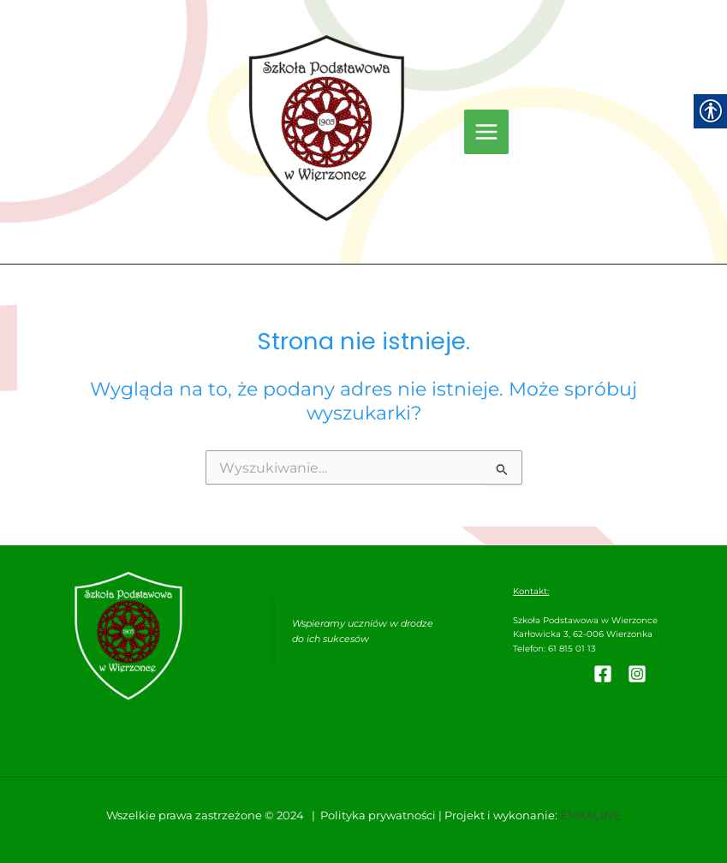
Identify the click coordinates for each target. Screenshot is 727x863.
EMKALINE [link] (590, 815)
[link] (326, 128)
